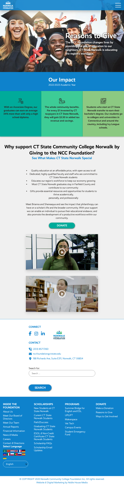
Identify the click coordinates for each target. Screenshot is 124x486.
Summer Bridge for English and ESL (75, 409)
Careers (7, 439)
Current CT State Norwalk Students (43, 416)
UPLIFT (69, 415)
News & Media (10, 435)
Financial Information (14, 431)
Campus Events (73, 427)
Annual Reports (11, 426)
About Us (8, 411)
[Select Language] (15, 464)
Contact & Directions (13, 443)
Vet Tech (69, 423)
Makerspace (71, 419)
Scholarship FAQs (43, 443)
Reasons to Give (104, 412)
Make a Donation (104, 408)
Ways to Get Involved (107, 416)
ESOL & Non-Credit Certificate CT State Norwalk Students (44, 436)
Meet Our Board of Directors (12, 417)
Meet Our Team (11, 422)
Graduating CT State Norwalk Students (44, 428)
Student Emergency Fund (75, 433)
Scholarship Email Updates (43, 449)
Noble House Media (78, 482)
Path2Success (41, 422)
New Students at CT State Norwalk (44, 409)
